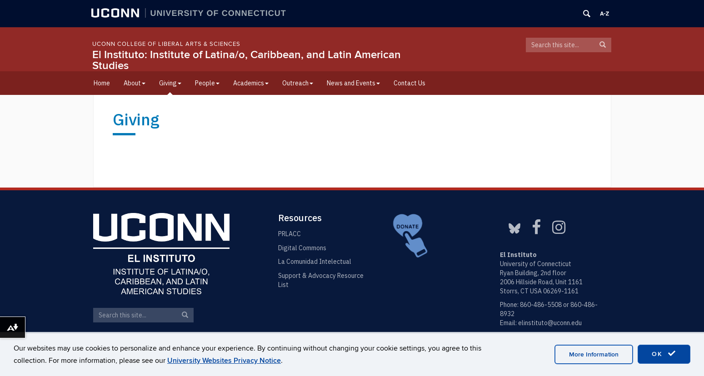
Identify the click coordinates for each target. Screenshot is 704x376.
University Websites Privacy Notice (224, 360)
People (207, 83)
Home (102, 83)
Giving (170, 83)
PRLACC (289, 234)
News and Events (353, 83)
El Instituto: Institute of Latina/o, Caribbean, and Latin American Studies (246, 60)
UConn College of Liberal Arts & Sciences (166, 44)
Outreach (297, 83)
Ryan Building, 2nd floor (533, 273)
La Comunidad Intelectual (314, 261)
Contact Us (409, 83)
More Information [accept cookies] (594, 354)
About (134, 83)
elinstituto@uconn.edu (550, 323)
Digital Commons (302, 248)
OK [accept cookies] (664, 354)
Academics (251, 83)
